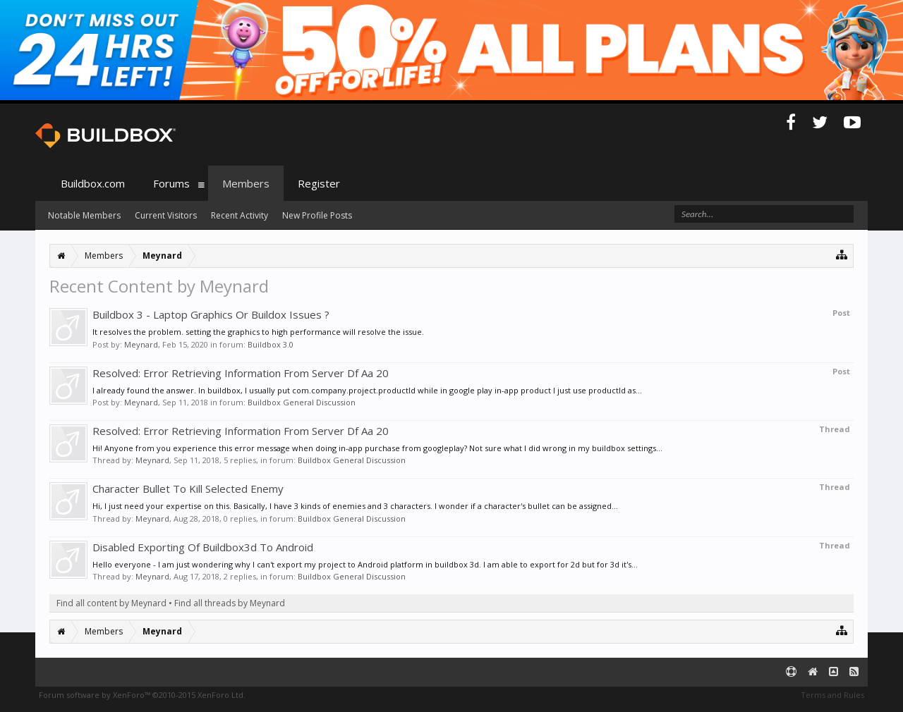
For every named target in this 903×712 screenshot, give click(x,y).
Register (319, 183)
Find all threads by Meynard (229, 603)
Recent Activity (239, 215)
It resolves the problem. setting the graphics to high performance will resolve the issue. (258, 331)
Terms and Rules (832, 694)
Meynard (141, 344)
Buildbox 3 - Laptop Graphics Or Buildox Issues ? (210, 314)
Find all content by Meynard (111, 603)
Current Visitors (166, 215)
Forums (171, 183)
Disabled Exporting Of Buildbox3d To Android (202, 547)
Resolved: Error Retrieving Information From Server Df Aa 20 (240, 373)
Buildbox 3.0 (270, 344)
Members (245, 183)
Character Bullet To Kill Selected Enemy (188, 488)
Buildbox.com (93, 183)
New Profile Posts (317, 215)
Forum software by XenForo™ (142, 694)
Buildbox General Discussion (302, 402)
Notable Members (84, 215)
